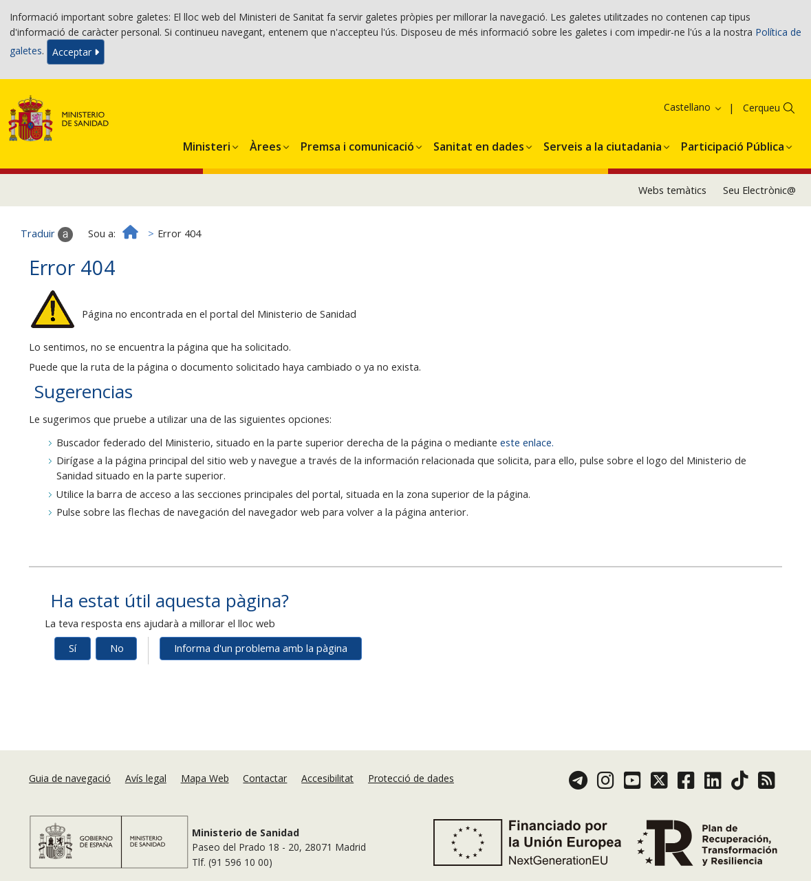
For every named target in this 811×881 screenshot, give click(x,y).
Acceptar (75, 51)
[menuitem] (206, 144)
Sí (72, 648)
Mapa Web (205, 778)
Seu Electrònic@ (759, 190)
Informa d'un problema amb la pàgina (260, 648)
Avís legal (145, 778)
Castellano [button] (693, 106)
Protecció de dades (411, 778)
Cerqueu (761, 107)
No (117, 648)
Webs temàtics (672, 190)
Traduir (47, 234)
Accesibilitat (327, 778)
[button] (206, 144)
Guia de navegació (70, 778)
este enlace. (527, 442)
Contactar (265, 778)
